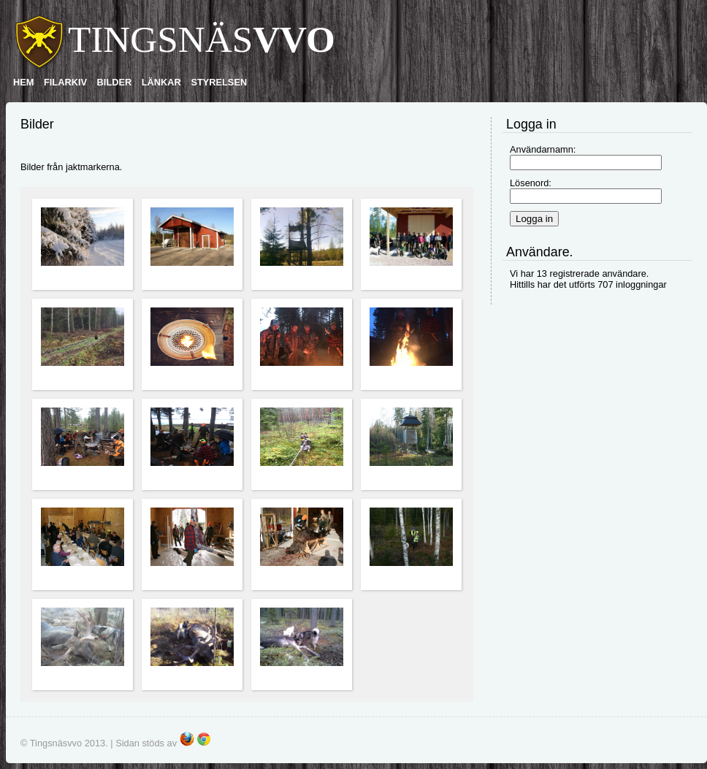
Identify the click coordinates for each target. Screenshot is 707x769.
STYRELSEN (219, 82)
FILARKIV (65, 82)
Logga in (534, 218)
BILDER (114, 82)
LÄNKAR (161, 82)
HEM (23, 82)
